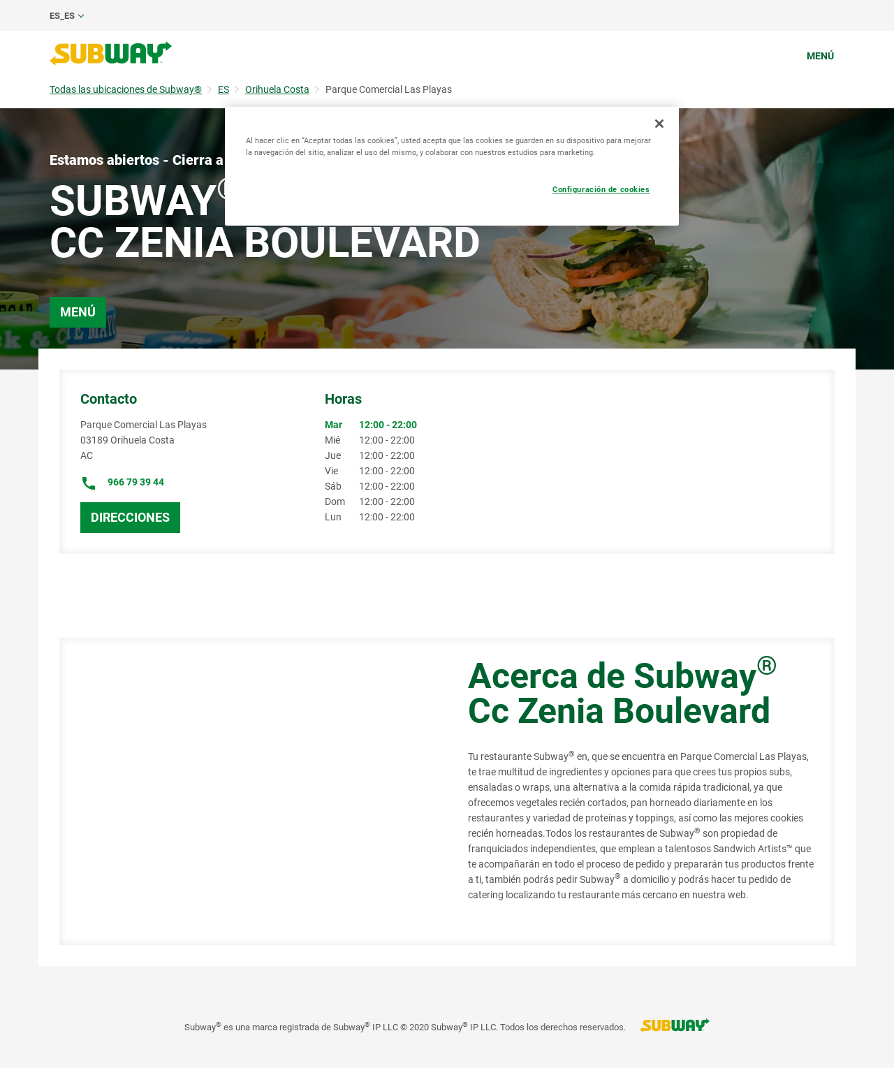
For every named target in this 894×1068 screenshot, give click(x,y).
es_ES (62, 15)
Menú (820, 55)
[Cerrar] (659, 123)
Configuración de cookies (601, 189)
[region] (452, 166)
